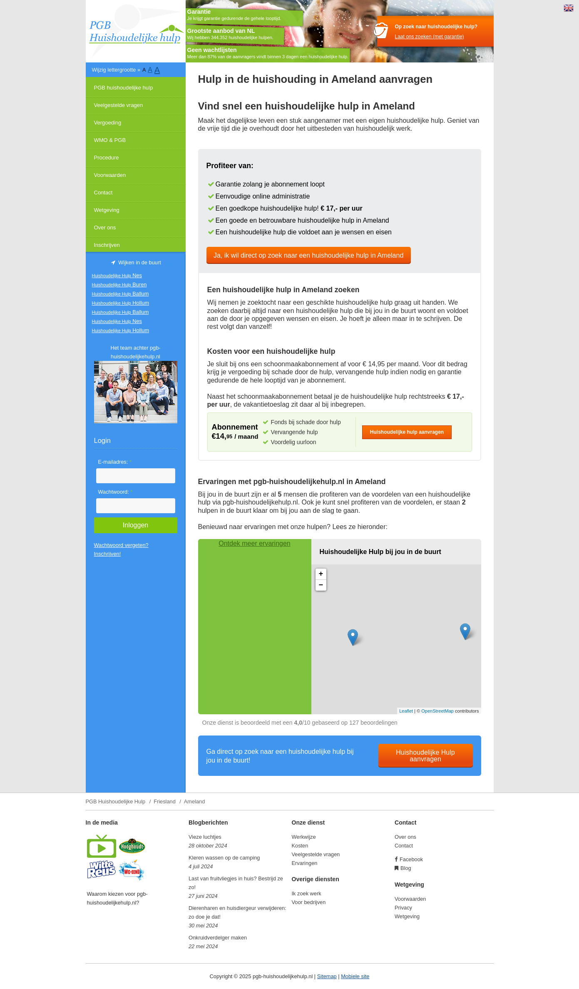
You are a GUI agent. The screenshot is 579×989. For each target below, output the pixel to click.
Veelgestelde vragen (118, 105)
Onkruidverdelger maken (218, 937)
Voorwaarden (110, 175)
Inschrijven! (107, 554)
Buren (119, 284)
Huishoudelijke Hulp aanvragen (425, 756)
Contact (103, 192)
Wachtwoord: (115, 492)
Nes (117, 275)
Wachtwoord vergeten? (121, 545)
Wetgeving (106, 210)
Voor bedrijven (309, 902)
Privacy (403, 908)
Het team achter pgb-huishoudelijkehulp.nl (135, 352)
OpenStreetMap (437, 710)
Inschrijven (107, 245)
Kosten (300, 845)
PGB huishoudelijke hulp (123, 87)
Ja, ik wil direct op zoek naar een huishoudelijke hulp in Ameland (308, 255)
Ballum (120, 294)
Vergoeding (108, 122)
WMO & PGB (110, 140)
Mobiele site (355, 976)
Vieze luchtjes (205, 837)
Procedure (106, 157)
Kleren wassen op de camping (224, 858)
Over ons (105, 227)
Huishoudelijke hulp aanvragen (407, 432)
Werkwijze (304, 837)
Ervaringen (305, 863)
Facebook (411, 859)
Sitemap (327, 976)
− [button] (321, 585)
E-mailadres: (115, 462)
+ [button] (321, 574)
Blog (405, 868)
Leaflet (406, 710)
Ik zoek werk (306, 893)
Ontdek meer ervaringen (255, 543)
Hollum (120, 303)
